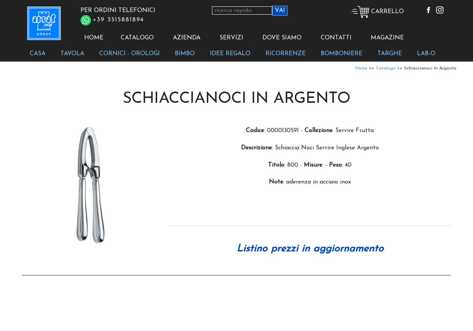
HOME (93, 38)
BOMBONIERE (341, 54)
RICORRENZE (285, 54)
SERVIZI (231, 38)
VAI (280, 11)
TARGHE (389, 54)
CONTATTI (336, 38)
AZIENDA (186, 38)
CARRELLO (377, 12)
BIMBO (185, 54)
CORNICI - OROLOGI (129, 54)
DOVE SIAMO (282, 38)
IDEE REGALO (230, 54)
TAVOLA (72, 54)
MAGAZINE (387, 38)
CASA (37, 54)
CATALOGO (137, 38)
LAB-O (426, 54)
